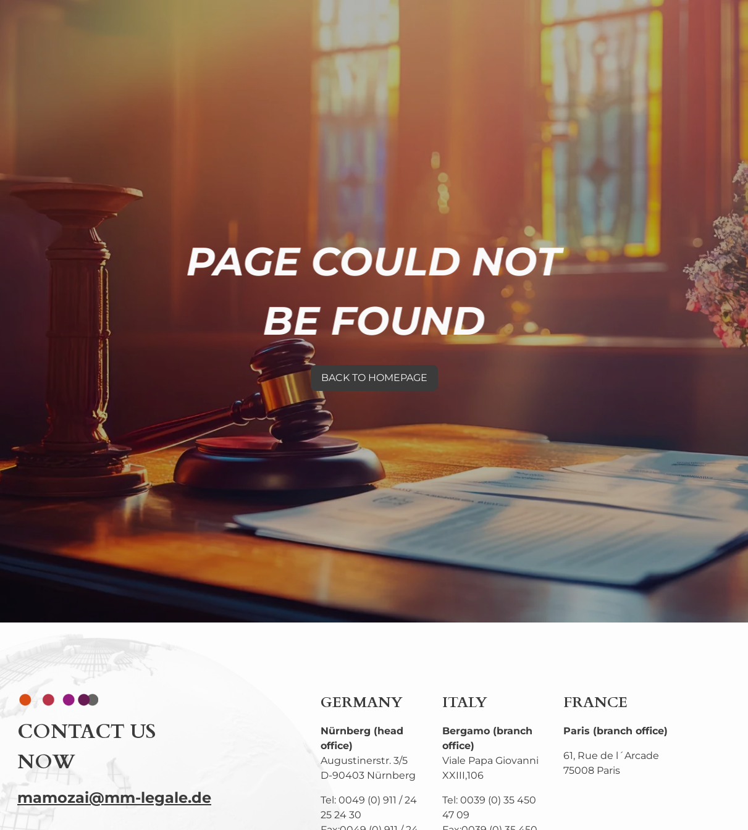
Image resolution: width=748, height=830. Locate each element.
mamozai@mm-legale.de (114, 798)
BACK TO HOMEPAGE (374, 378)
